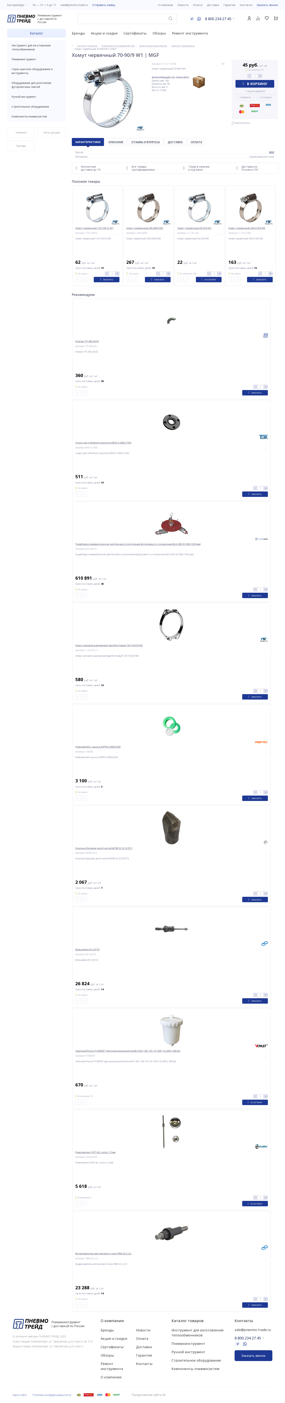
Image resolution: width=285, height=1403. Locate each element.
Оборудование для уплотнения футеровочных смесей (36, 85)
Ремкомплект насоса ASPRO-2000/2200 (98, 746)
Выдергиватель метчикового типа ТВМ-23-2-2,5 (103, 1253)
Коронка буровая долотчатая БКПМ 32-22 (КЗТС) (103, 848)
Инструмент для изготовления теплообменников (36, 47)
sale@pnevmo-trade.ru (74, 5)
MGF (271, 152)
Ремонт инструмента (190, 33)
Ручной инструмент (36, 96)
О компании (112, 1320)
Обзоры (159, 33)
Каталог (36, 33)
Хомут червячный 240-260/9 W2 (144, 228)
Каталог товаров (188, 1320)
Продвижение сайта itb (149, 1395)
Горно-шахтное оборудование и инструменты (36, 71)
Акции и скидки (104, 33)
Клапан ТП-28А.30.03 (87, 341)
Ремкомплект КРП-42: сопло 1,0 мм (95, 1152)
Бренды (78, 33)
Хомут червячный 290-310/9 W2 (246, 228)
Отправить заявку (103, 5)
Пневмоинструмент (36, 59)
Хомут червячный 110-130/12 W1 (94, 228)
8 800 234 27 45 (218, 18)
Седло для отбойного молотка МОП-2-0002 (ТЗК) (103, 442)
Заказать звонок (267, 5)
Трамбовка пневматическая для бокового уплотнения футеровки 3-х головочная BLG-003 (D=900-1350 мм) (138, 544)
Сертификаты (135, 33)
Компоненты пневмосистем (36, 116)
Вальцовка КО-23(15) (87, 949)
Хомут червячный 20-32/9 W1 (194, 228)
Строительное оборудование (36, 106)
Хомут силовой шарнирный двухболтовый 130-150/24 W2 (109, 645)
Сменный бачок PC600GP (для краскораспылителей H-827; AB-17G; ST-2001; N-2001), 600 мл (127, 1050)
